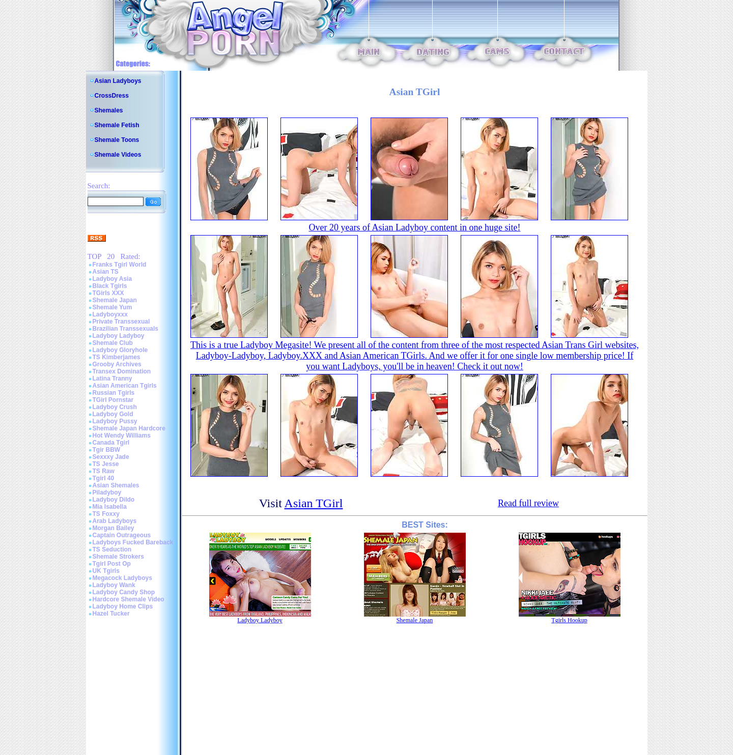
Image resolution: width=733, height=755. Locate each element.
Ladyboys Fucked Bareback (133, 542)
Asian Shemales (116, 485)
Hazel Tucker (111, 613)
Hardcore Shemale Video (128, 599)
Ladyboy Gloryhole (120, 350)
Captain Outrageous (122, 535)
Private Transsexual (121, 321)
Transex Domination (122, 371)
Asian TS (106, 271)
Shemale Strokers (118, 556)
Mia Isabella (110, 506)
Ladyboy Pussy (115, 421)
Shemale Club (113, 342)
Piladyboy (107, 492)
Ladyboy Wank (114, 585)
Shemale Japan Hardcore (129, 428)
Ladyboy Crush (115, 407)
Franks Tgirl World (120, 264)
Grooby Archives (117, 364)
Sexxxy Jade (111, 456)
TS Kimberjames (116, 357)
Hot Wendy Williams (122, 435)
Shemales (109, 110)
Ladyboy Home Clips (123, 606)
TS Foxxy (106, 513)
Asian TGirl (314, 503)
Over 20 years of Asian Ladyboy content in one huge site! (415, 227)
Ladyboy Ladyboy (119, 335)
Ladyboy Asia (112, 278)
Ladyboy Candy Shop (124, 592)
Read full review (528, 503)
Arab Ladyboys (115, 521)
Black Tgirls (110, 285)
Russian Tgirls (114, 392)
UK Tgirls (106, 570)
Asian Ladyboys (118, 80)
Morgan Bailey (113, 528)
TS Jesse (106, 464)
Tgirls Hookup (569, 620)
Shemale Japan (115, 300)
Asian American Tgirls (125, 385)
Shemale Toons (117, 139)
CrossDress (112, 95)
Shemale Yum (112, 307)
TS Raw (104, 471)
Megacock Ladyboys (122, 578)
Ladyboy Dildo (114, 499)
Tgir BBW (107, 449)
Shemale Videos (118, 154)
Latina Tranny (112, 378)
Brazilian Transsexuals (125, 328)
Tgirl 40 (104, 478)
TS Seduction (112, 549)
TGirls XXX (108, 293)
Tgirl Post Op (112, 563)
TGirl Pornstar (113, 399)
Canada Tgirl (111, 442)
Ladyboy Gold (113, 414)
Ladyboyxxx (110, 314)
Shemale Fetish (117, 125)
